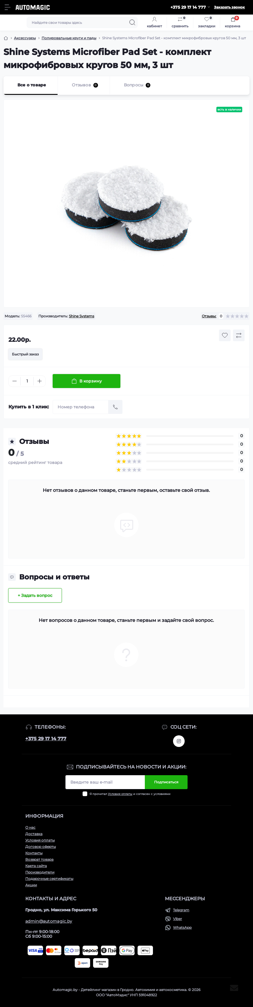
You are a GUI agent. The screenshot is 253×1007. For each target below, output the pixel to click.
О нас (30, 827)
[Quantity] (27, 381)
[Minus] (14, 381)
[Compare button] (239, 335)
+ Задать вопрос (35, 595)
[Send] (115, 407)
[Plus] (39, 381)
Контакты (33, 853)
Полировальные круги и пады (69, 38)
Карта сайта (36, 866)
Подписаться (166, 782)
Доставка (33, 834)
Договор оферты (40, 846)
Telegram (181, 910)
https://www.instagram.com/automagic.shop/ (179, 741)
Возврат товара (39, 859)
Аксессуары (25, 38)
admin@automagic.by (48, 921)
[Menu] (7, 7)
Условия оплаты (120, 794)
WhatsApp (182, 927)
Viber (177, 919)
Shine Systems (81, 316)
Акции (31, 885)
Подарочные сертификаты (49, 878)
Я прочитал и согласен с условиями (130, 794)
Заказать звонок (229, 7)
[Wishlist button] (225, 335)
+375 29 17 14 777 (45, 738)
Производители (39, 872)
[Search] (132, 22)
